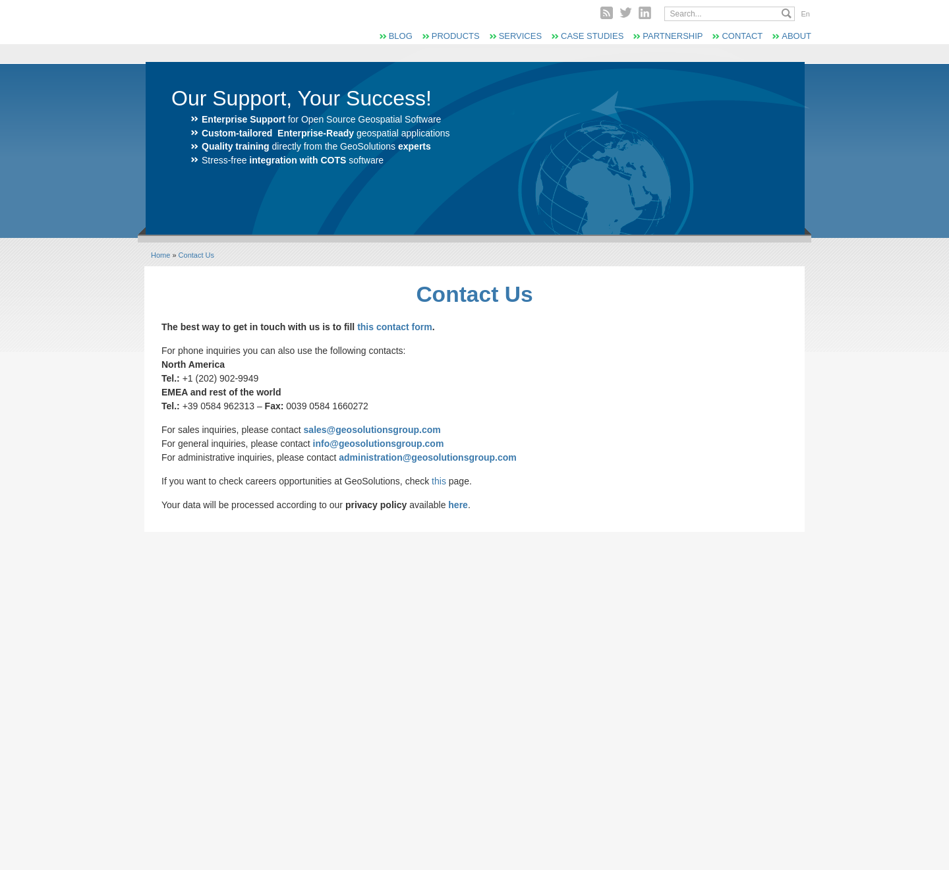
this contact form (394, 327)
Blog (401, 36)
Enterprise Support (243, 119)
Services (520, 36)
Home (160, 255)
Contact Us (196, 255)
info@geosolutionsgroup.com (378, 443)
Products (456, 36)
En (805, 14)
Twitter (625, 13)
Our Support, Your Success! (301, 98)
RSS (606, 13)
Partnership (673, 36)
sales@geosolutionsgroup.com (372, 429)
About (796, 36)
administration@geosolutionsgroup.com (428, 457)
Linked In (645, 13)
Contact (742, 36)
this (439, 481)
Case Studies (592, 36)
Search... (786, 13)
